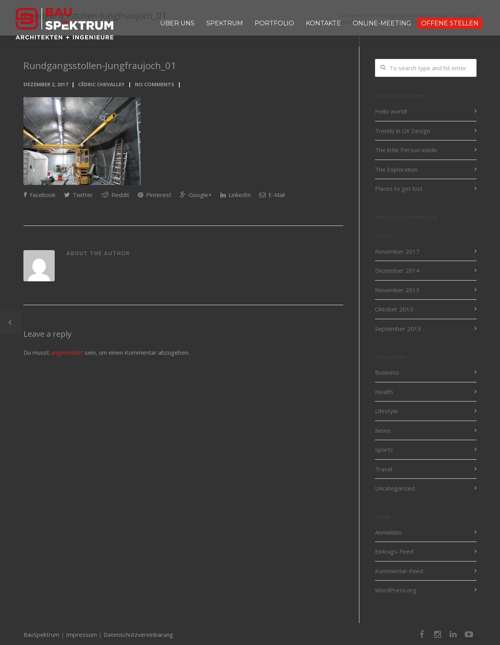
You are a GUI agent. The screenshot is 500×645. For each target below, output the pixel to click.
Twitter (78, 195)
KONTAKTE (323, 23)
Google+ (196, 195)
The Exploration (396, 169)
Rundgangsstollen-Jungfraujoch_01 (99, 65)
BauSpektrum (41, 634)
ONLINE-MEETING (382, 23)
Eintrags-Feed (394, 551)
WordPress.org (395, 590)
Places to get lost (399, 188)
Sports (384, 449)
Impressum (81, 634)
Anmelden (388, 532)
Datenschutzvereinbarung (138, 634)
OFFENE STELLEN (450, 23)
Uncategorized (395, 488)
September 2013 (398, 328)
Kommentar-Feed (399, 571)
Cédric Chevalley (101, 84)
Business (387, 372)
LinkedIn (235, 195)
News (383, 430)
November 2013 (397, 290)
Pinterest (154, 195)
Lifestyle (386, 411)
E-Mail (272, 195)
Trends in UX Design (402, 131)
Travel (383, 469)
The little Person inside (406, 150)
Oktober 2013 (394, 309)
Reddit (115, 195)
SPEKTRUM (224, 23)
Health (384, 392)
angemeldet (67, 352)
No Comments (154, 84)
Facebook (39, 195)
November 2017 (397, 251)
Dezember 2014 (397, 270)
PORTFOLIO (274, 23)
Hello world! (391, 111)
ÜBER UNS (177, 23)
